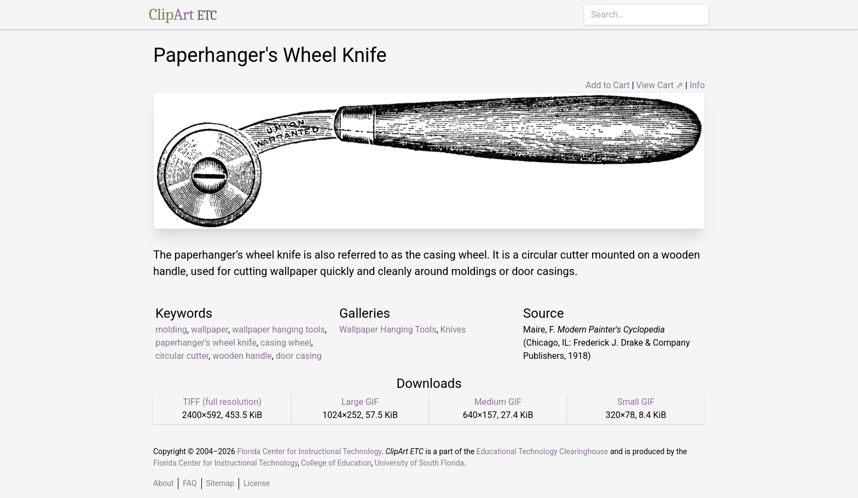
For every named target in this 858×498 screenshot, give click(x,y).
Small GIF (635, 402)
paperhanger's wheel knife (206, 342)
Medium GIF (497, 402)
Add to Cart (607, 85)
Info (697, 85)
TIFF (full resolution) (222, 402)
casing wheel (285, 342)
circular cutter (181, 356)
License (257, 483)
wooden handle (241, 356)
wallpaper (209, 329)
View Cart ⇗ (659, 85)
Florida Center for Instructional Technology (309, 451)
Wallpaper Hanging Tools (387, 329)
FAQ (189, 483)
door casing (299, 356)
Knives (453, 329)
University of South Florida (419, 463)
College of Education (336, 463)
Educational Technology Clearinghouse (542, 451)
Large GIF (360, 402)
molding (171, 329)
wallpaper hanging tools (278, 329)
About (163, 483)
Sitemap (220, 483)
